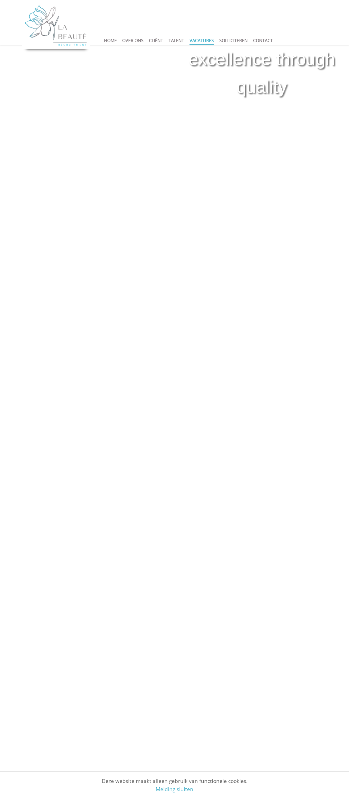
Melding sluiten (174, 789)
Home (110, 40)
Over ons (132, 40)
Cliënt (156, 40)
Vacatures (201, 40)
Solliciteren (233, 40)
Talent (176, 40)
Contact (263, 40)
